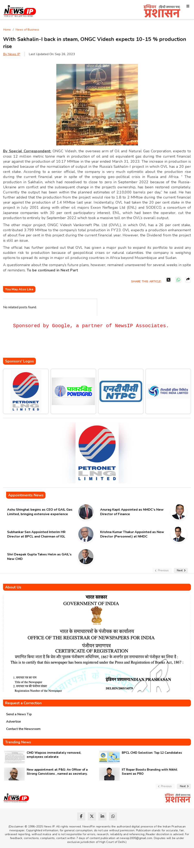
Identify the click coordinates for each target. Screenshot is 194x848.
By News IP (11, 54)
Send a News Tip (19, 714)
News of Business (27, 30)
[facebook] (81, 816)
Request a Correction (23, 703)
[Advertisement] (77, 345)
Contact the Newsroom (23, 729)
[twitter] (92, 816)
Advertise (13, 721)
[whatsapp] (113, 816)
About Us (13, 587)
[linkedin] (102, 816)
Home (7, 30)
